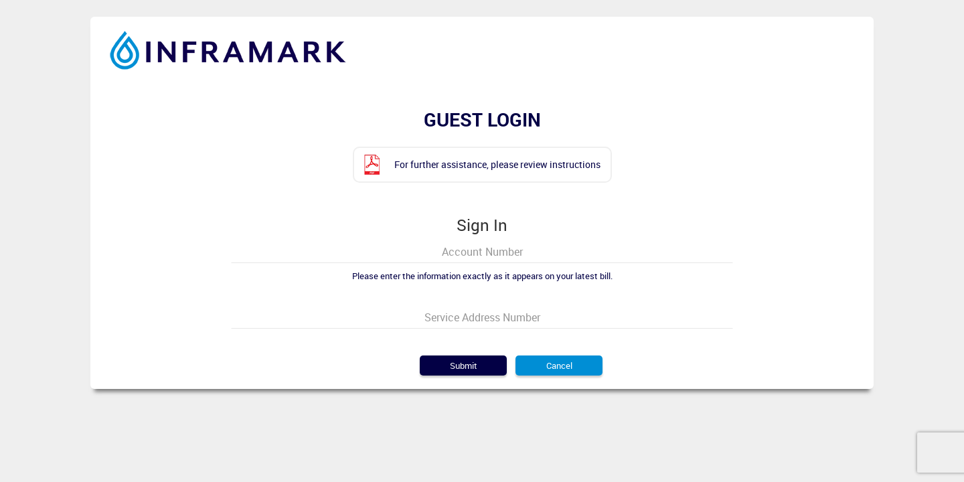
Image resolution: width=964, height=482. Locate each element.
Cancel (559, 365)
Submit (463, 365)
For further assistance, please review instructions (497, 164)
